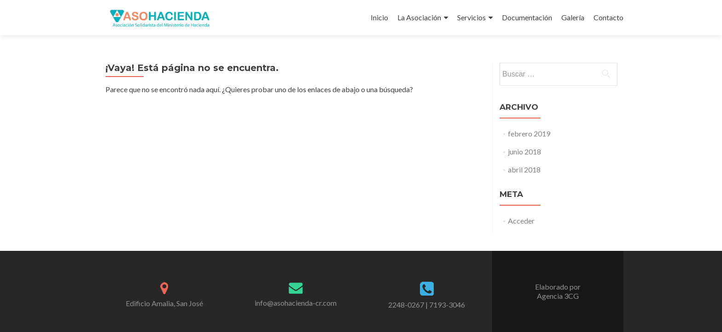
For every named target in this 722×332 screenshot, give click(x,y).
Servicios (471, 17)
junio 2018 (524, 151)
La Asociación (419, 17)
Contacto (608, 17)
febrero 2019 (529, 133)
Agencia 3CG (558, 295)
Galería (572, 17)
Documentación (527, 17)
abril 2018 (524, 169)
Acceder (521, 220)
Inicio (379, 17)
